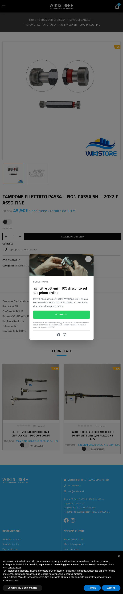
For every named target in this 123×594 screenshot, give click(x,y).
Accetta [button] (111, 587)
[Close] (88, 259)
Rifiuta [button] (92, 587)
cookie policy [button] (14, 567)
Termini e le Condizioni (49, 325)
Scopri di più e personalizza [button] (22, 587)
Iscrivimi (61, 314)
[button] (118, 556)
